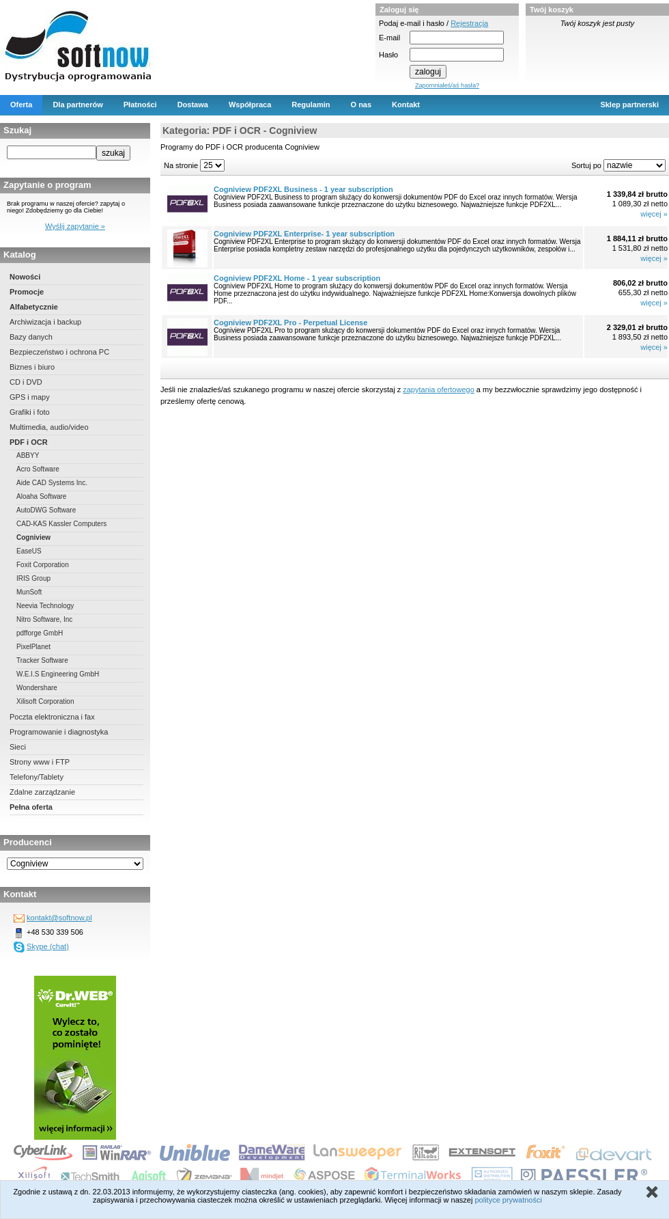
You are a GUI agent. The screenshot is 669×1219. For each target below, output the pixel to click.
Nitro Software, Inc (44, 619)
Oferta (21, 104)
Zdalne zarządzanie (42, 792)
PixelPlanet (33, 646)
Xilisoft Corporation (45, 701)
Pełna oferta (31, 807)
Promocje (27, 292)
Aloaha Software (41, 496)
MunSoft (29, 592)
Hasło (388, 55)
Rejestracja (469, 23)
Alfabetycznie (34, 307)
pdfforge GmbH (39, 633)
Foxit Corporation (42, 565)
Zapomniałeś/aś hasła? (447, 85)
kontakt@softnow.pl (59, 918)
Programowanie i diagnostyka (59, 732)
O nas (361, 104)
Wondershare (36, 687)
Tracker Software (42, 660)
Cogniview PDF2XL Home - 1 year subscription (297, 278)
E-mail (389, 37)
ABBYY (27, 455)
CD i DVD (26, 382)
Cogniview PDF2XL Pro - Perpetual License (290, 322)
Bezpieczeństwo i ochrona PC (59, 352)
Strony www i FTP (40, 762)
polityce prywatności (507, 1200)
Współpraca (250, 104)
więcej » (654, 214)
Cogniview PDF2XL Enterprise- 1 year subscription (304, 234)
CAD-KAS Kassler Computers (61, 524)
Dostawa (192, 104)
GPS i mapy (30, 397)
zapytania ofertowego (438, 389)
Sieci (18, 747)
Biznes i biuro (32, 367)
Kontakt (406, 104)
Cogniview (33, 537)
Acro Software (37, 469)
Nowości (25, 277)
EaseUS (29, 551)
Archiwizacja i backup (45, 322)
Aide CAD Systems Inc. (51, 483)
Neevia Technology (45, 606)
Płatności (140, 104)
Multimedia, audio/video (49, 427)
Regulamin (310, 104)
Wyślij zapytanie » (75, 226)
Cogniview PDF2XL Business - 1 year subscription (303, 189)
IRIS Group (33, 578)
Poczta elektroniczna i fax (52, 717)
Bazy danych (31, 337)
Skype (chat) (48, 946)
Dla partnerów (77, 104)
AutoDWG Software (46, 510)
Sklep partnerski (629, 104)
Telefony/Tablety (36, 777)
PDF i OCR (29, 442)
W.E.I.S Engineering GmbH (57, 674)
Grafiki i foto (30, 412)
